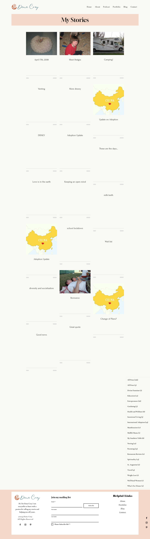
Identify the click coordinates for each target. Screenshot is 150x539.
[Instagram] (146, 522)
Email (53, 502)
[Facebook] (146, 518)
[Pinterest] (146, 527)
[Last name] (74, 520)
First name (54, 509)
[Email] (66, 505)
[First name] (74, 513)
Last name (54, 516)
